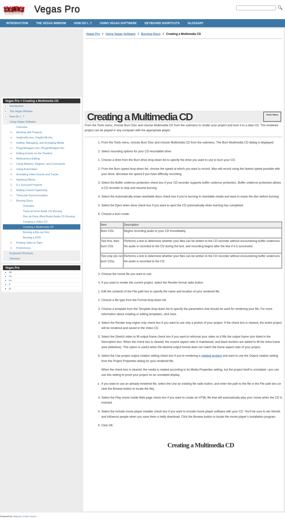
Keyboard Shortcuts (162, 23)
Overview (21, 127)
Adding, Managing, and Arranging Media (40, 142)
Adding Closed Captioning (31, 190)
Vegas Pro (14, 11)
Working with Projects (29, 132)
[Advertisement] (125, 74)
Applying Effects (25, 179)
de (10, 272)
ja (10, 288)
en (10, 276)
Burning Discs (150, 34)
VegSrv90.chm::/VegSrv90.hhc (34, 137)
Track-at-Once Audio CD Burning (42, 211)
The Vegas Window (51, 23)
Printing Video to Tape (29, 242)
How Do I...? (83, 23)
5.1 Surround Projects (29, 184)
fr (10, 284)
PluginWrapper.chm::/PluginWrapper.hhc (40, 148)
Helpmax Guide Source (24, 516)
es (10, 280)
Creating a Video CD (35, 221)
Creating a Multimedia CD (38, 226)
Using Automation (26, 169)
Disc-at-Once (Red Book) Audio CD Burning (49, 216)
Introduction (17, 23)
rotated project (211, 355)
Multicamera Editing (28, 158)
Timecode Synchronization (32, 195)
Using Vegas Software (118, 23)
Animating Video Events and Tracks (37, 174)
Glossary (195, 23)
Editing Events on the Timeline (34, 153)
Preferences (23, 247)
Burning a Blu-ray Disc (36, 232)
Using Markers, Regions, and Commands (40, 163)
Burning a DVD (32, 237)
